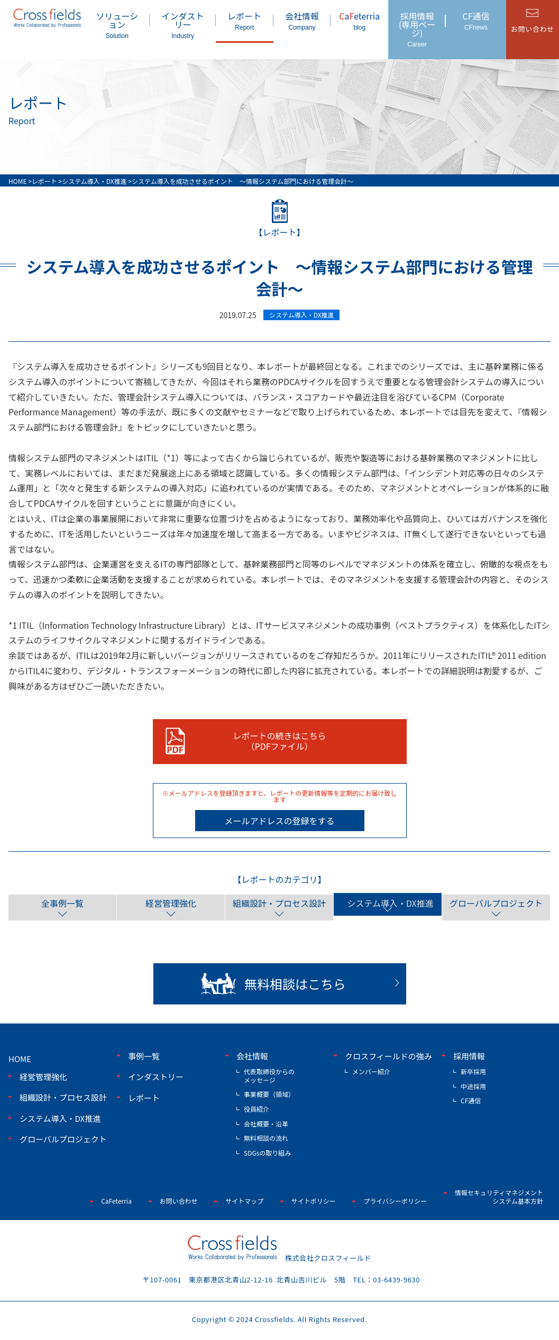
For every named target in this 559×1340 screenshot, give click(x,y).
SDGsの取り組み (267, 1151)
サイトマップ (244, 1199)
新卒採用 (473, 1070)
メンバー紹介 (371, 1070)
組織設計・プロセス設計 (279, 901)
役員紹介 (256, 1107)
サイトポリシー (313, 1199)
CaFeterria (116, 1199)
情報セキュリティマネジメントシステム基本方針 (499, 1195)
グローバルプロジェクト (496, 901)
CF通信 (476, 20)
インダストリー (182, 25)
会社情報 (302, 20)
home (19, 1057)
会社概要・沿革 (266, 1122)
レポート (244, 20)
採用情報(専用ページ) (417, 29)
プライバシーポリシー (395, 1199)
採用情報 (469, 1054)
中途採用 (473, 1084)
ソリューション (117, 25)
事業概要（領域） (269, 1092)
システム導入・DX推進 (387, 901)
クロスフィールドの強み (388, 1054)
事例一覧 (144, 1054)
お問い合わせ (179, 1199)
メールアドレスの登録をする (279, 820)
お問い (532, 29)
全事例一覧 (62, 901)
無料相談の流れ (266, 1136)
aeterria (359, 20)
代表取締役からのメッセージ (269, 1074)
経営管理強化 (170, 901)
